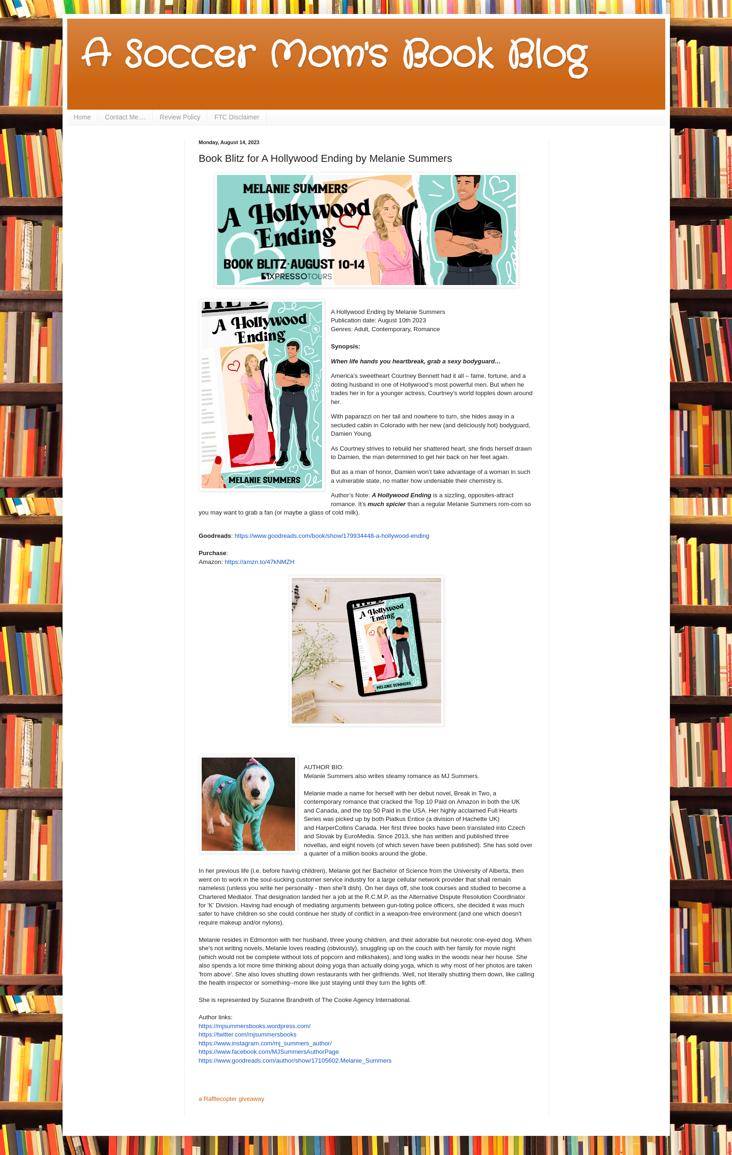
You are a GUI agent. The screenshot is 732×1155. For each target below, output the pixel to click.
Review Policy (180, 117)
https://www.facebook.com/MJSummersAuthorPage (269, 1051)
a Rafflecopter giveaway (232, 1098)
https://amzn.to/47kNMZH (260, 561)
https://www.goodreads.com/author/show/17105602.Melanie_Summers (295, 1060)
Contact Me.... (125, 117)
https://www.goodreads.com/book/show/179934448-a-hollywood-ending (331, 535)
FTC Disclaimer (236, 117)
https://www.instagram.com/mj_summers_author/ (265, 1043)
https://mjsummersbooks (232, 1026)
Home (82, 117)
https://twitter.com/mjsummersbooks (248, 1034)
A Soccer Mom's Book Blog (333, 56)
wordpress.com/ (288, 1026)
